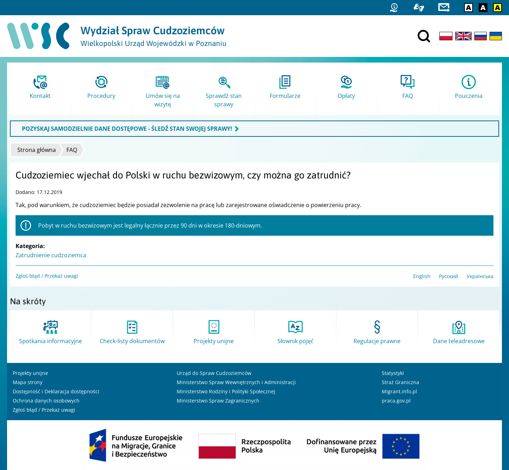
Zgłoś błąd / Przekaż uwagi (47, 275)
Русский (448, 276)
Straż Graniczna (400, 382)
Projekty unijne (30, 373)
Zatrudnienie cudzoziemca (51, 255)
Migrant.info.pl (399, 391)
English (422, 276)
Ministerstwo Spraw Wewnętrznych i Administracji (236, 382)
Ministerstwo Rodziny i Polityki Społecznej (226, 391)
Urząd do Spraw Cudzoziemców (214, 373)
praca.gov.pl (396, 400)
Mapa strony (27, 382)
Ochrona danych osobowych (46, 400)
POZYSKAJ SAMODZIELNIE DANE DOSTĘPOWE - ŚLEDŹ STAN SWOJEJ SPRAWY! (127, 129)
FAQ (71, 150)
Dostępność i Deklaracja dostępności (56, 391)
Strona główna (36, 150)
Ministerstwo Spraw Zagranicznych (218, 400)
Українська (480, 276)
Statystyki (393, 373)
